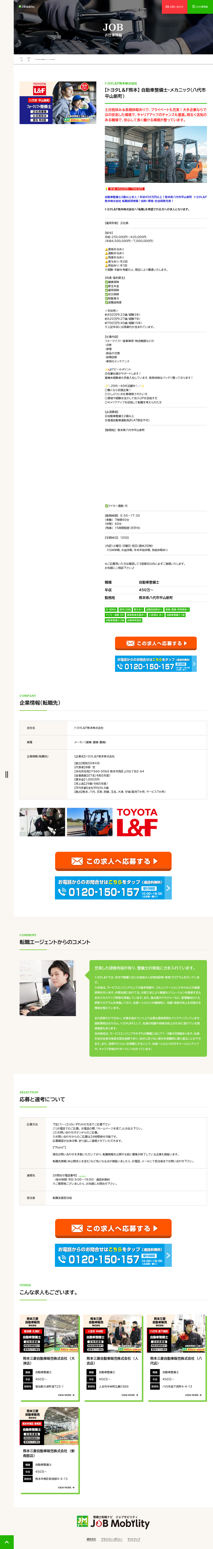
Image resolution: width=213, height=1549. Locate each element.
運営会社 (91, 1539)
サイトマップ (134, 1539)
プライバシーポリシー (112, 1539)
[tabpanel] (58, 102)
